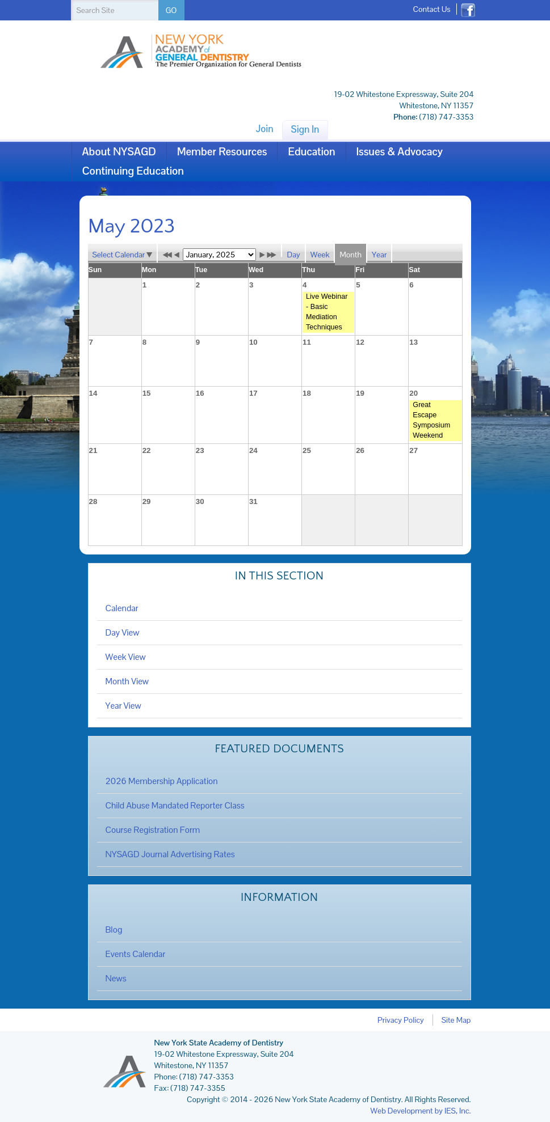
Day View (123, 632)
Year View (123, 706)
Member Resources (222, 152)
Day (293, 254)
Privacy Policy (400, 1020)
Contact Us (431, 9)
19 (360, 393)
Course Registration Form (153, 830)
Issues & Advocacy (399, 152)
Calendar (122, 608)
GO (171, 10)
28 (93, 501)
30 (200, 501)
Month (350, 254)
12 (360, 342)
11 (307, 342)
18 (307, 393)
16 (200, 393)
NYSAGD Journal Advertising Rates (170, 854)
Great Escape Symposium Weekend (431, 420)
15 (146, 393)
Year (379, 254)
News (116, 978)
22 (146, 450)
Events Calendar (136, 954)
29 (146, 501)
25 (307, 450)
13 (413, 342)
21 (93, 450)
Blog (114, 929)
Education (311, 152)
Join (264, 128)
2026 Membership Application (162, 781)
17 (253, 393)
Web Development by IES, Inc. (421, 1111)
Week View (126, 657)
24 (253, 450)
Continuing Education (133, 171)
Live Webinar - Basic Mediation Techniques (326, 312)
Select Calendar (123, 254)
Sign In (305, 129)
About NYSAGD (119, 152)
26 (360, 450)
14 (93, 393)
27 (413, 450)
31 (253, 501)
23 (200, 450)
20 (413, 393)
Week (320, 254)
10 (253, 342)
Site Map (456, 1020)
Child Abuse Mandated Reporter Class (175, 805)
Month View (127, 681)
